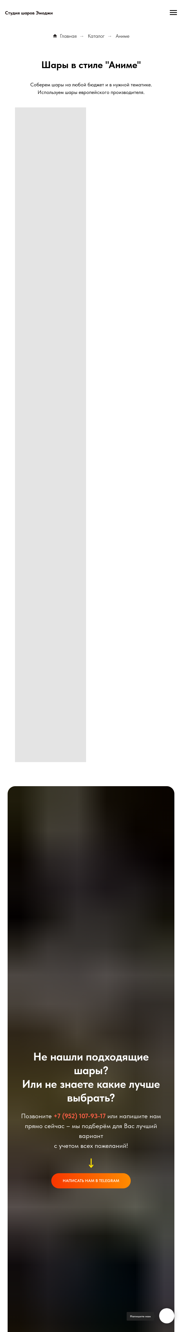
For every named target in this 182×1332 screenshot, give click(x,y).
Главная (65, 36)
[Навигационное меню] (173, 12)
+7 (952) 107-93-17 (80, 1116)
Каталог (96, 36)
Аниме (122, 36)
